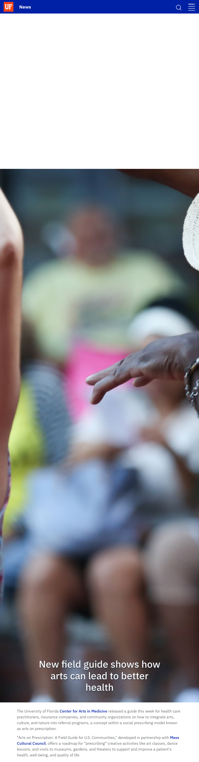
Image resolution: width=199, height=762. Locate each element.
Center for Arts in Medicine (83, 711)
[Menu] (191, 6)
